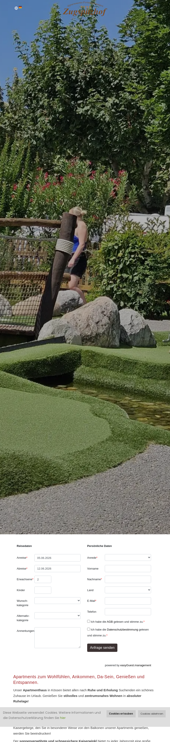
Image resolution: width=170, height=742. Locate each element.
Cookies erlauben (121, 713)
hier (63, 718)
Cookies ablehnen (151, 713)
